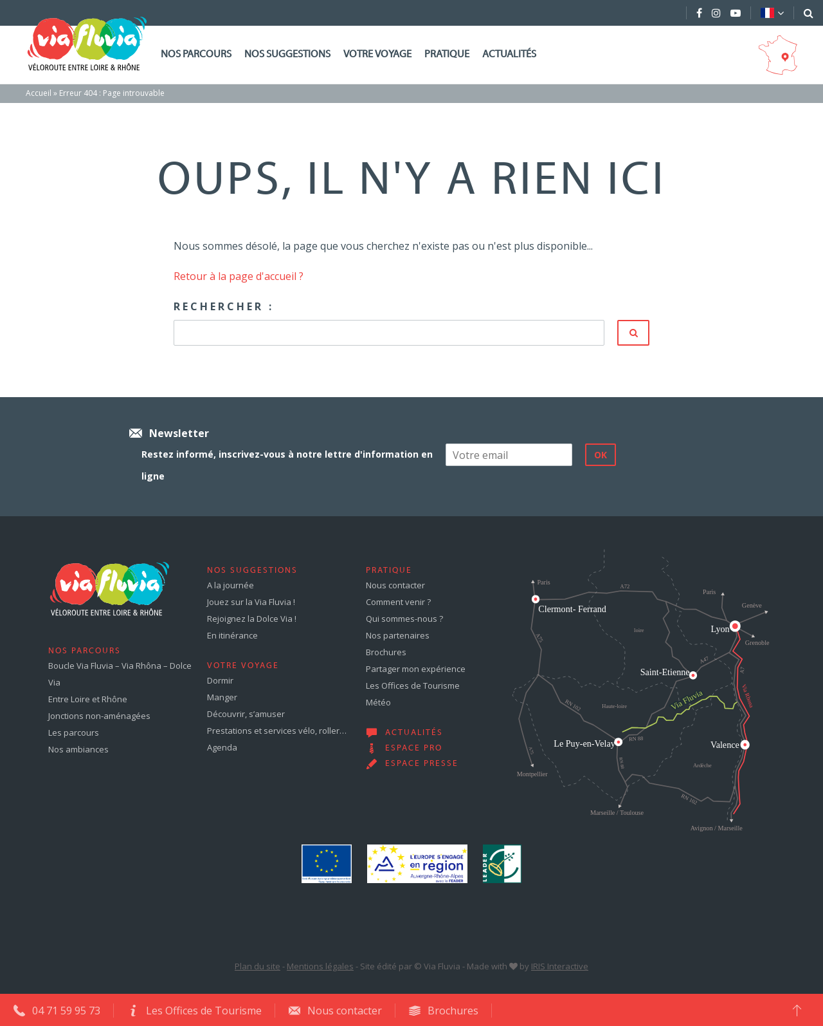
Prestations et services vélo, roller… (277, 730)
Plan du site (257, 966)
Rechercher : (224, 306)
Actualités (509, 55)
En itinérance (232, 635)
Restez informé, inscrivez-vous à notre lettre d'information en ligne (287, 465)
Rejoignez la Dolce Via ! (251, 618)
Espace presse (421, 764)
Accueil (38, 93)
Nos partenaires (398, 635)
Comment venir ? (398, 602)
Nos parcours (196, 55)
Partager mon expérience (416, 669)
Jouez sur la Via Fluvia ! (251, 602)
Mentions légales (320, 966)
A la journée (230, 585)
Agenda (222, 747)
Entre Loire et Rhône (87, 699)
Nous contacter (395, 585)
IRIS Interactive (559, 966)
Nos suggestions (287, 55)
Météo (378, 702)
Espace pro (413, 748)
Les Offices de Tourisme (413, 685)
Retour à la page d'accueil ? (238, 276)
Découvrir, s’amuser (246, 714)
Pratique (446, 55)
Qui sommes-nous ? (404, 618)
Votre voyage (377, 55)
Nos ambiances (78, 749)
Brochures (386, 652)
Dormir (220, 680)
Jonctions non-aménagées (99, 716)
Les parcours (73, 732)
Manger (222, 697)
